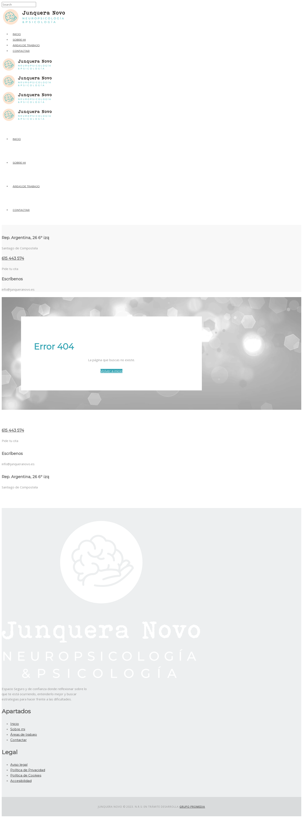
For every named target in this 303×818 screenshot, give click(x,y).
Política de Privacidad (27, 770)
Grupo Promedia (192, 807)
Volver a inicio (111, 371)
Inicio (17, 34)
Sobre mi (19, 39)
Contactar (21, 50)
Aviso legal (18, 765)
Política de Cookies (25, 775)
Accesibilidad (21, 781)
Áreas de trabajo (26, 45)
